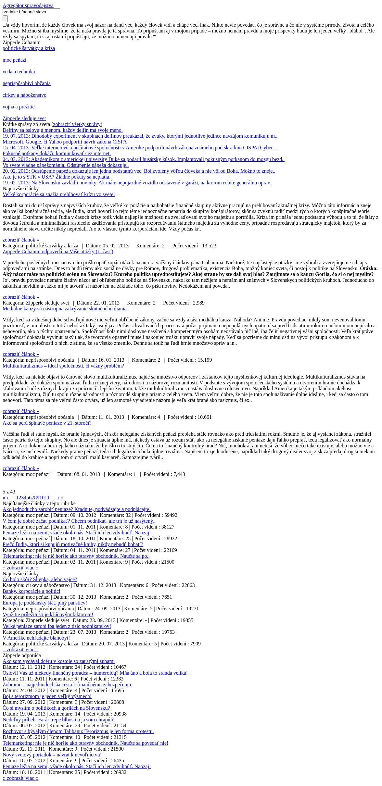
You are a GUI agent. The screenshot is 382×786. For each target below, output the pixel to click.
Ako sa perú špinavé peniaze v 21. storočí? (47, 423)
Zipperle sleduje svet (24, 118)
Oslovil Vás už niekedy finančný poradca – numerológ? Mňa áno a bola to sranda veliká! (95, 673)
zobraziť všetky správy (77, 124)
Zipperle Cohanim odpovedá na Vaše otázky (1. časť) (58, 251)
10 (42, 497)
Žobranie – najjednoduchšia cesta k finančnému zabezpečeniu (67, 684)
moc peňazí (14, 60)
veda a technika (19, 71)
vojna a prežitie (19, 106)
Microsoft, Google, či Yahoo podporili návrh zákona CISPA (65, 141)
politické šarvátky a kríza (29, 48)
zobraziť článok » (21, 240)
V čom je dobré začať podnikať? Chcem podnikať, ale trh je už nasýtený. (78, 521)
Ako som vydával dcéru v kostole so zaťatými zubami (59, 661)
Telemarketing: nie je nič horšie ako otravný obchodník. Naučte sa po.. (76, 556)
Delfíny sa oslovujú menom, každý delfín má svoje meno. (63, 130)
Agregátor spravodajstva (28, 5)
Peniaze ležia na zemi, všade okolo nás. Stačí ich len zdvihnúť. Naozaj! (77, 532)
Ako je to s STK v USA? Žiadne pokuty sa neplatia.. (57, 177)
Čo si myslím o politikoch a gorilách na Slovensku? (56, 708)
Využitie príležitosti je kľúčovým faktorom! (48, 614)
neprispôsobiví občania (27, 83)
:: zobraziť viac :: (20, 567)
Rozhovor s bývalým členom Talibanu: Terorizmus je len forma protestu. (78, 731)
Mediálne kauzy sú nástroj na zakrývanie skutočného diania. (65, 308)
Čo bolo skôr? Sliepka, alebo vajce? (40, 579)
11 (47, 497)
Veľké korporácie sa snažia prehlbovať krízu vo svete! (59, 194)
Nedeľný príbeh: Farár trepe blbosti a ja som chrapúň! (59, 719)
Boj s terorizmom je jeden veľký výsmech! (47, 696)
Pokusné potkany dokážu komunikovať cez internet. (57, 153)
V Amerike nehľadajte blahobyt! (36, 638)
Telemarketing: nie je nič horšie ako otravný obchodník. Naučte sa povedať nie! (85, 743)
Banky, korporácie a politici (31, 591)
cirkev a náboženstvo (24, 95)
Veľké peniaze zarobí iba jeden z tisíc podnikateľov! (57, 626)
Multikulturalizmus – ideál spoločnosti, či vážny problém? (63, 365)
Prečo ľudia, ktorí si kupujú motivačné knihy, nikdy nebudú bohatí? (73, 544)
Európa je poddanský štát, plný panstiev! (45, 602)
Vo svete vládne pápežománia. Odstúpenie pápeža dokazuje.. (66, 165)
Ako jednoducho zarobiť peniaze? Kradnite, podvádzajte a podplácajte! (77, 509)
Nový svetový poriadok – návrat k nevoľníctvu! (52, 754)
